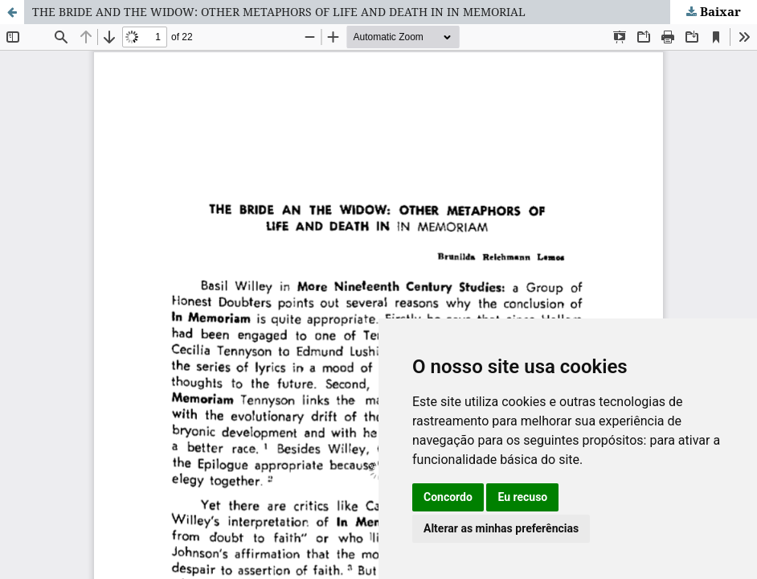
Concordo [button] (448, 497)
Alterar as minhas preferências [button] (501, 528)
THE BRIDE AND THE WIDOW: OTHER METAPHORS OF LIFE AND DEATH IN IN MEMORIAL (279, 11)
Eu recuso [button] (522, 497)
